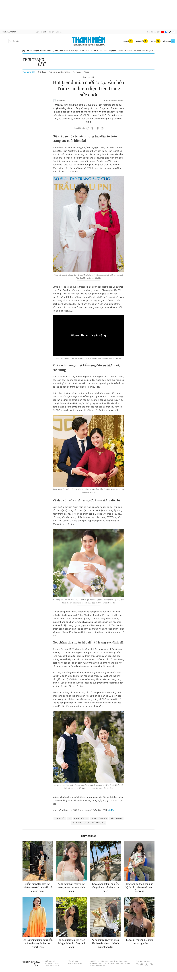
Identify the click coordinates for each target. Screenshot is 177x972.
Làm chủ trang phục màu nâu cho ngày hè (139, 941)
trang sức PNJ (81, 818)
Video (129, 51)
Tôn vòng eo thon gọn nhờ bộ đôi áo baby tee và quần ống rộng (139, 887)
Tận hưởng (76, 72)
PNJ (69, 818)
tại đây (110, 810)
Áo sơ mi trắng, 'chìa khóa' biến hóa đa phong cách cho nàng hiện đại (105, 943)
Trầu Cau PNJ (116, 818)
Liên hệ (59, 32)
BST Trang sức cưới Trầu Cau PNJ (88, 823)
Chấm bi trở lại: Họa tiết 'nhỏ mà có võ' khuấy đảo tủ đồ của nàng (37, 887)
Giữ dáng (42, 72)
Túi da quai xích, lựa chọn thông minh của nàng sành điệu (71, 943)
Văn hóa (88, 51)
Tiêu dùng (137, 51)
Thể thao (102, 51)
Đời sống (50, 51)
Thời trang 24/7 (29, 72)
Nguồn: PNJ (61, 101)
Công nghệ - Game (115, 51)
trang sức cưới (99, 818)
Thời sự (29, 51)
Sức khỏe (59, 51)
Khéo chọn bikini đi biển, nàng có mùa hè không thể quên (105, 887)
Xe (125, 51)
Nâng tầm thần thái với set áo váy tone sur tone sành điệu (71, 887)
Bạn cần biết (41, 32)
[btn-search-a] (10, 41)
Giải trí (95, 51)
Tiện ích (51, 32)
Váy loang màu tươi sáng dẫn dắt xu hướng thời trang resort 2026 (38, 943)
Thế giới (36, 51)
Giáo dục (74, 51)
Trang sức (59, 818)
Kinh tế (43, 51)
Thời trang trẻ (147, 51)
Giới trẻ (67, 51)
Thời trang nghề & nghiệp (59, 72)
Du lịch (81, 51)
